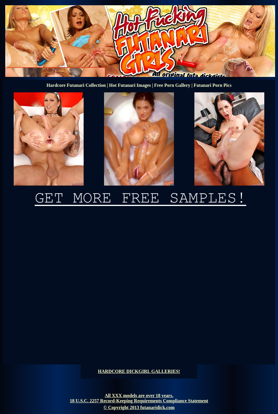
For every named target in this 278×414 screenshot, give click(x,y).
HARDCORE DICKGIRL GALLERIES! (139, 371)
